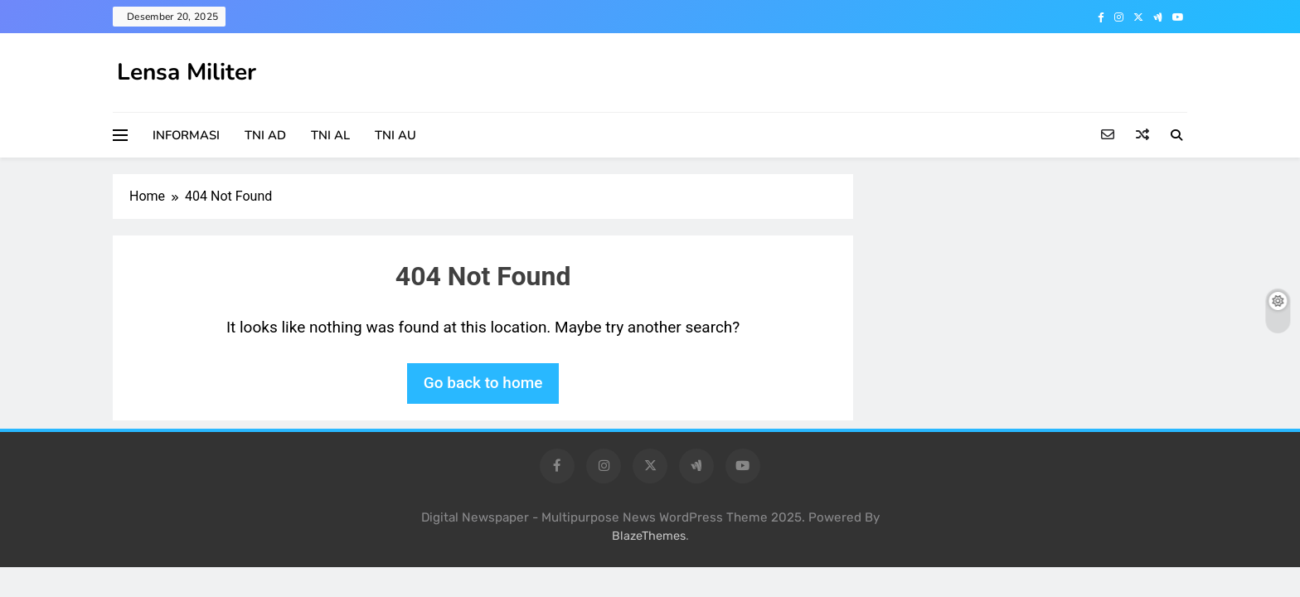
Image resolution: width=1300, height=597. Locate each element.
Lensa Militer (186, 72)
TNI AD (265, 135)
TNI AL (330, 135)
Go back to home (483, 382)
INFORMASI (186, 135)
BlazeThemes (649, 536)
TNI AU (395, 135)
